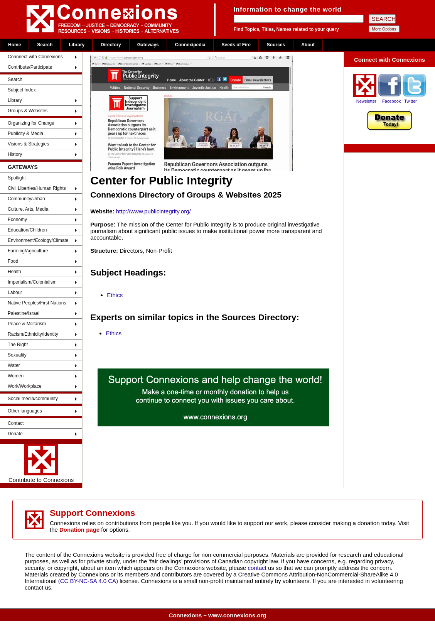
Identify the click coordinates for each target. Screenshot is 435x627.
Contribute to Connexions (41, 463)
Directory (111, 44)
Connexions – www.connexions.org (217, 615)
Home (14, 44)
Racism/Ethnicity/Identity (33, 334)
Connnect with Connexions (35, 56)
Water (14, 365)
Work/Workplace (25, 386)
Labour (15, 292)
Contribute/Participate (30, 67)
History (15, 154)
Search (44, 44)
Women (16, 376)
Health (14, 271)
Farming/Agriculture (28, 251)
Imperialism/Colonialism (32, 282)
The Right (18, 344)
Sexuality (17, 355)
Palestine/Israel (23, 313)
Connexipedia (190, 44)
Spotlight (17, 178)
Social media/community (33, 398)
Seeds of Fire (235, 44)
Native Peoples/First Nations (37, 303)
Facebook (391, 101)
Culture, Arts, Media (28, 209)
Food (13, 261)
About (308, 44)
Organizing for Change (31, 123)
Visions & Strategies (28, 144)
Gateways (148, 44)
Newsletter (366, 101)
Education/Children (27, 230)
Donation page (79, 529)
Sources (276, 44)
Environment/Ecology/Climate (38, 240)
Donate (15, 433)
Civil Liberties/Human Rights (37, 188)
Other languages (25, 411)
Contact (16, 423)
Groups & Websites (27, 110)
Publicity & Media (25, 133)
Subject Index (22, 90)
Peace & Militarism (27, 323)
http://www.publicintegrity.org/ (153, 211)
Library (76, 44)
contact (258, 567)
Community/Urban (26, 198)
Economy (17, 219)
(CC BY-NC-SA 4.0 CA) (88, 581)
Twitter (410, 101)
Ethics (115, 295)
